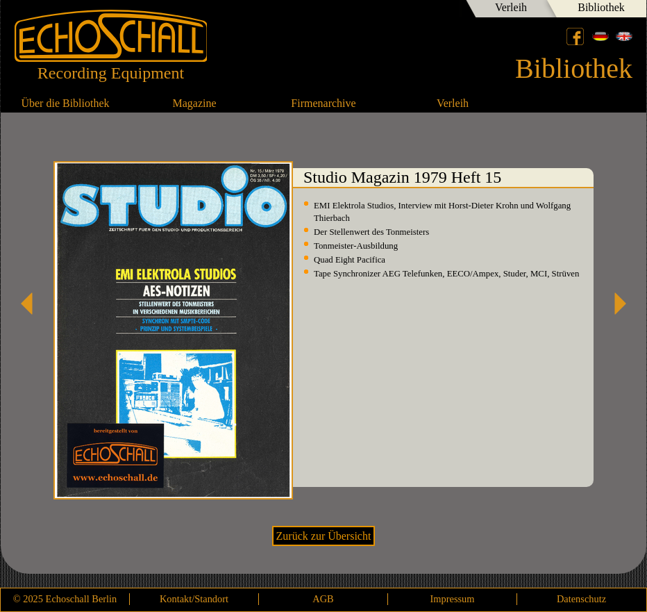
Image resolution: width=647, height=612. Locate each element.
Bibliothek (601, 7)
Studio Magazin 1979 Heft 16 (615, 303)
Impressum (452, 598)
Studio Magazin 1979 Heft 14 (32, 303)
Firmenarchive (323, 103)
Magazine (194, 103)
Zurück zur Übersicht (323, 536)
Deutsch (600, 36)
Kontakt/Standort (194, 598)
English (624, 36)
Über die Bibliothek (65, 103)
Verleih (511, 7)
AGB (322, 598)
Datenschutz (581, 598)
